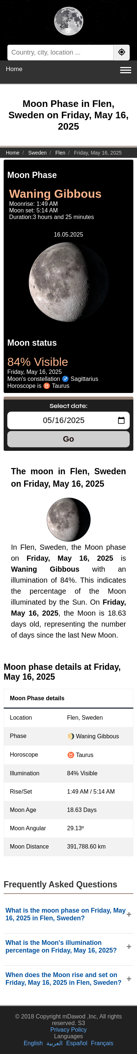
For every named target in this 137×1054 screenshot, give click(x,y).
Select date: (69, 406)
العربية (54, 1043)
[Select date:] (68, 420)
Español (76, 1043)
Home (14, 69)
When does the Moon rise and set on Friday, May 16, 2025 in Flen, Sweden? (63, 978)
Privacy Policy (68, 1030)
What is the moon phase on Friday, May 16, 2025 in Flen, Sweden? (65, 914)
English (33, 1043)
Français (102, 1043)
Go (68, 439)
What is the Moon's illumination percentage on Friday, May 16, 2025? (61, 946)
